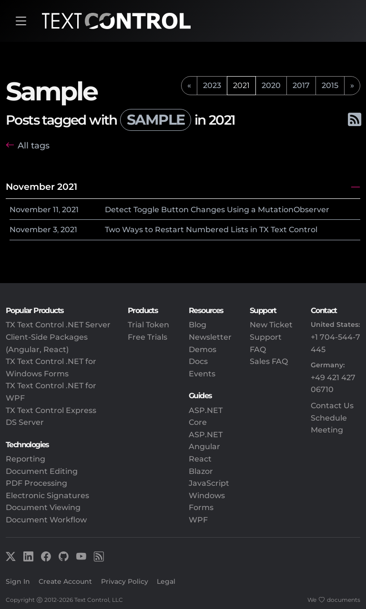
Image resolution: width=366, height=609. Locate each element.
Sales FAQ (269, 361)
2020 (271, 85)
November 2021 (41, 186)
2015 (330, 85)
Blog (197, 324)
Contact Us (332, 405)
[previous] (189, 85)
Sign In (18, 581)
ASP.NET (206, 434)
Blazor (201, 471)
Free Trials (147, 337)
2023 (212, 85)
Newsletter (210, 337)
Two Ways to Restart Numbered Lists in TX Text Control (211, 229)
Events (202, 373)
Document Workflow (46, 519)
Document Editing (42, 471)
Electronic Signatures (47, 495)
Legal (166, 581)
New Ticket (271, 324)
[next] (352, 85)
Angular (204, 446)
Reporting (25, 458)
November (30, 209)
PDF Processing (36, 483)
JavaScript (209, 483)
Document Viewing (43, 507)
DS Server (25, 422)
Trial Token (148, 324)
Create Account (65, 581)
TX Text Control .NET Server (58, 324)
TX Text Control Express (51, 410)
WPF (198, 519)
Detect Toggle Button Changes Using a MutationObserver (217, 209)
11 (56, 209)
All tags (34, 145)
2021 (70, 209)
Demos (202, 349)
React (200, 458)
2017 (301, 85)
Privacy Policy (124, 581)
